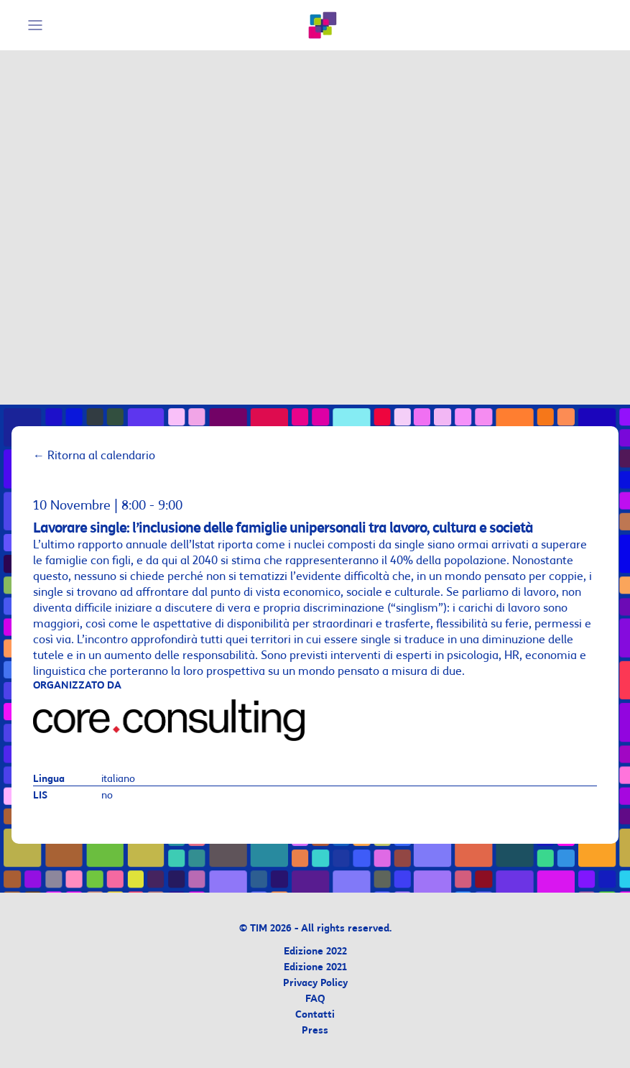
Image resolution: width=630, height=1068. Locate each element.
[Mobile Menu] (37, 25)
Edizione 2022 (315, 952)
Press (315, 1031)
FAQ (315, 999)
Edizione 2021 (315, 967)
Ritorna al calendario (94, 455)
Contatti (315, 1015)
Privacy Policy (315, 983)
